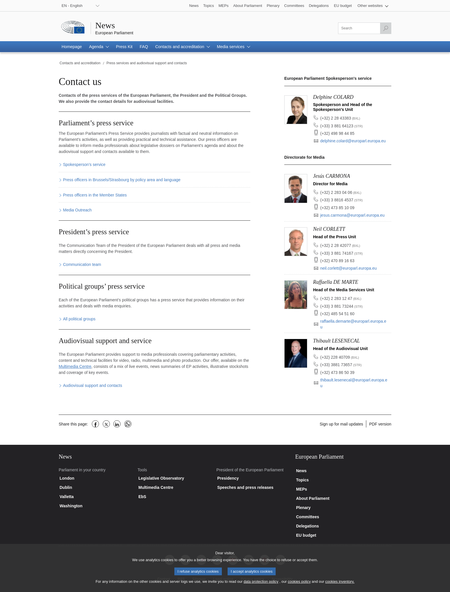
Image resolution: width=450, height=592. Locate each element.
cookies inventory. (339, 585)
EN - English (72, 5)
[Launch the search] (385, 28)
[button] (373, 5)
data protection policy (260, 585)
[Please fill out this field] (364, 28)
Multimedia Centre (75, 366)
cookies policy (299, 585)
